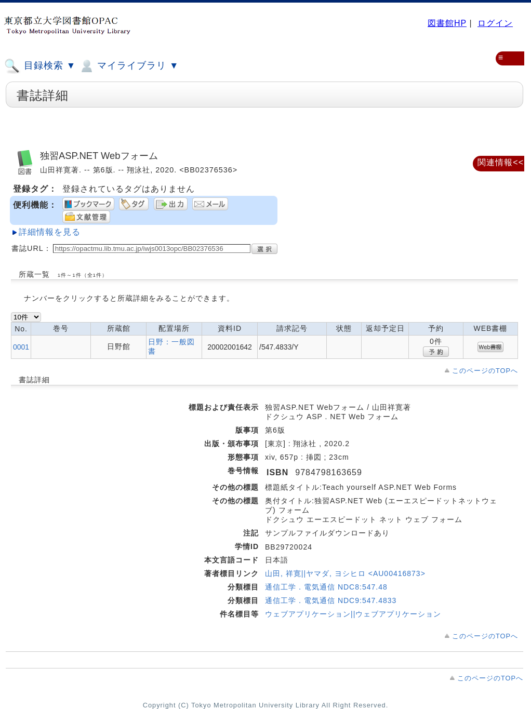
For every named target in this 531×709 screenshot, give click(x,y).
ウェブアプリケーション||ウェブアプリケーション (353, 614)
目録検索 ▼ (40, 66)
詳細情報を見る (50, 232)
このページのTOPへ (485, 370)
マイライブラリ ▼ (128, 66)
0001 (21, 347)
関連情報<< (500, 162)
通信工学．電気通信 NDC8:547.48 (326, 587)
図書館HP (447, 23)
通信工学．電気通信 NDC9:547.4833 (330, 600)
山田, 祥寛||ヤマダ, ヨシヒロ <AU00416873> (345, 573)
